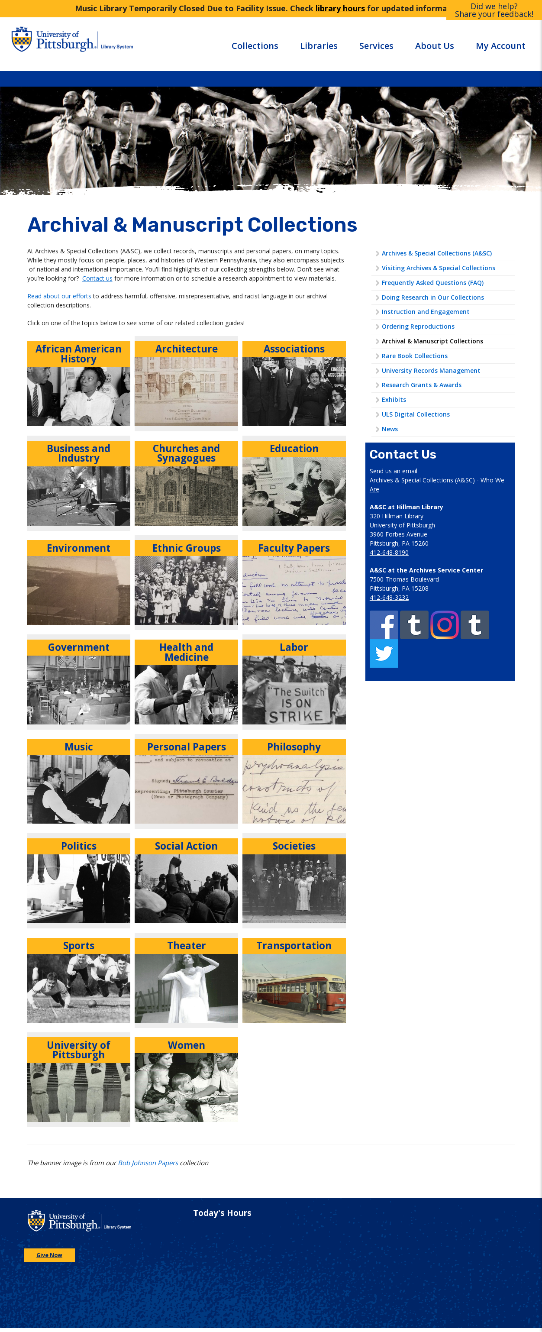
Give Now (49, 1255)
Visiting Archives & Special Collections (438, 268)
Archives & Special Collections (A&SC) (437, 253)
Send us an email (393, 471)
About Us (434, 46)
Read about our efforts (59, 296)
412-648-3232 (389, 597)
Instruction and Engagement (426, 311)
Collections (255, 46)
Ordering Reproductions (418, 326)
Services (376, 46)
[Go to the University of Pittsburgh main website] (52, 44)
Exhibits (394, 399)
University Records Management (431, 370)
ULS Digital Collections (416, 414)
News (390, 429)
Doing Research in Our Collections (433, 297)
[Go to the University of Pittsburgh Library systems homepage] (140, 44)
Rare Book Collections (415, 356)
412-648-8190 (389, 552)
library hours (340, 8)
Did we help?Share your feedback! (494, 10)
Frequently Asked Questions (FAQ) (433, 282)
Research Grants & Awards (421, 385)
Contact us (97, 278)
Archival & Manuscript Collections (432, 341)
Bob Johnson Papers (148, 1162)
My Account (501, 46)
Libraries (319, 46)
